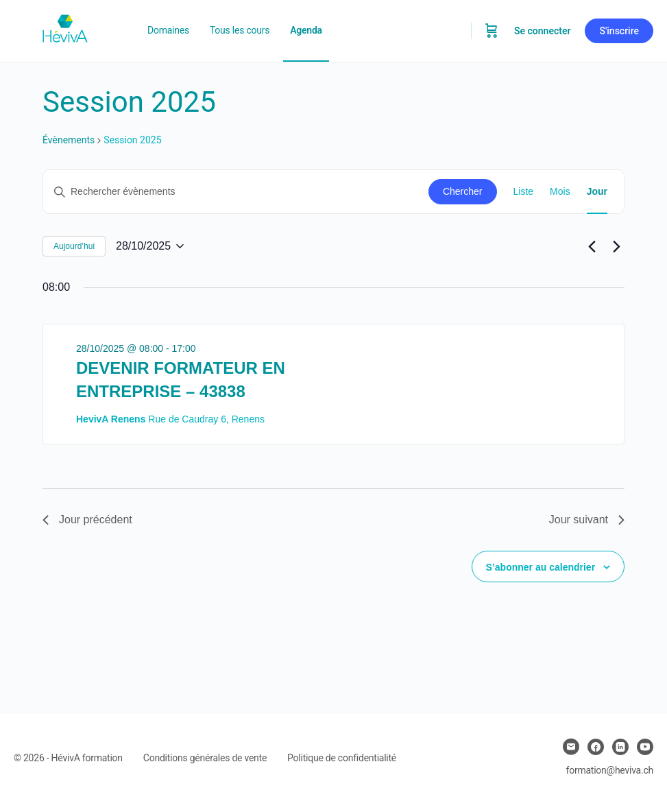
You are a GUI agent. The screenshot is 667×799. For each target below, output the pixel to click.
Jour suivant (586, 519)
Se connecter (542, 30)
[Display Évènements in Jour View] (597, 191)
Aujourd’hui (74, 246)
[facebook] (595, 747)
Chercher (463, 191)
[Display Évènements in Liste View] (523, 191)
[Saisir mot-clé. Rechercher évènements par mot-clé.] (235, 191)
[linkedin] (620, 747)
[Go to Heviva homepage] (65, 29)
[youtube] (645, 747)
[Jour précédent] (591, 246)
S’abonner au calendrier (541, 567)
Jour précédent (87, 519)
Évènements (69, 139)
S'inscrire (619, 30)
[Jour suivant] (616, 246)
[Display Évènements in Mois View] (560, 191)
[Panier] (491, 31)
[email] (571, 747)
